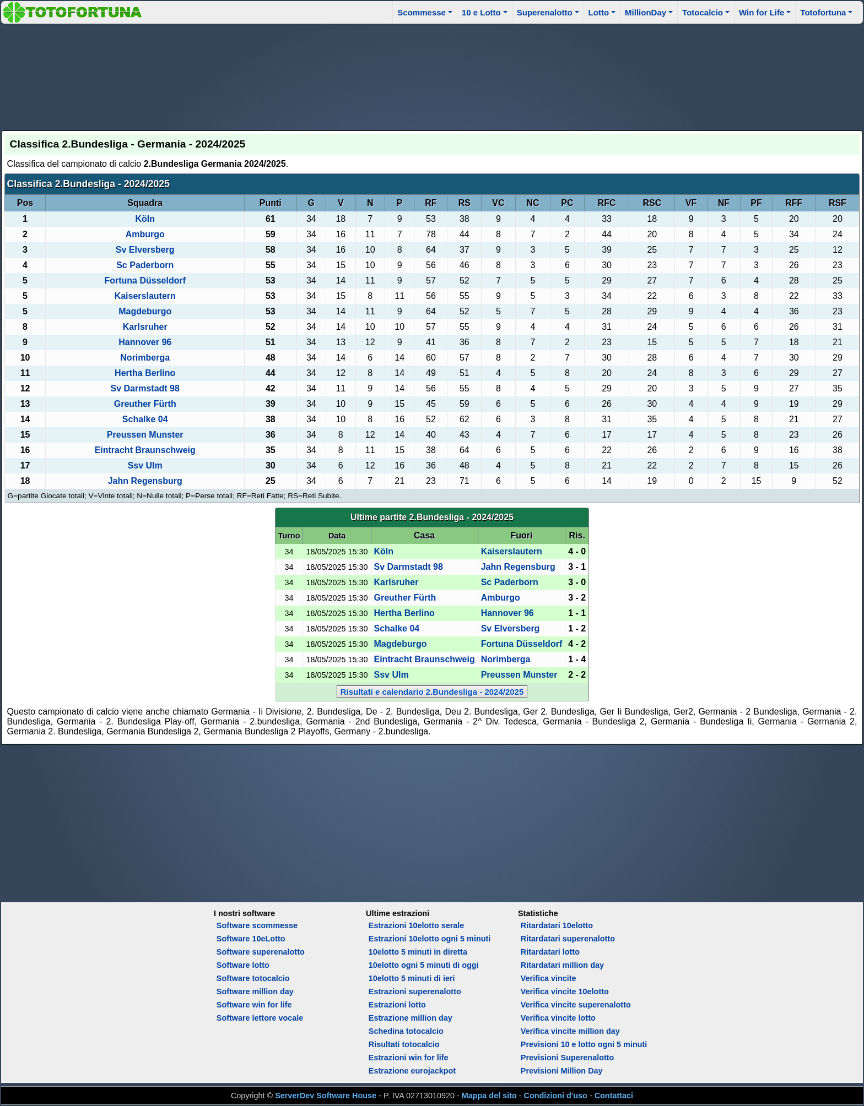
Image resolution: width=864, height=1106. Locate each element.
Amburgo (145, 234)
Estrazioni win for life (409, 1057)
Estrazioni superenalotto (415, 991)
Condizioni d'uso (555, 1095)
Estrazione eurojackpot (412, 1070)
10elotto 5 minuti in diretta (418, 951)
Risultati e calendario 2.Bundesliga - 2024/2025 (432, 691)
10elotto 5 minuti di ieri (412, 978)
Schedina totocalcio (406, 1031)
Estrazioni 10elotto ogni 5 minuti (429, 938)
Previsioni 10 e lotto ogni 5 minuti (584, 1044)
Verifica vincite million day (570, 1031)
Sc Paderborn (145, 265)
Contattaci (614, 1095)
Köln (145, 219)
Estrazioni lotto (397, 1004)
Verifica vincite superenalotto (576, 1004)
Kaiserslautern (145, 296)
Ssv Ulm (145, 465)
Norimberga (145, 357)
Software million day (255, 991)
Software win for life (254, 1004)
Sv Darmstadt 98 (145, 388)
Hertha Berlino (145, 373)
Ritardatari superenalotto (568, 938)
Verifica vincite (548, 978)
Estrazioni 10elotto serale (417, 925)
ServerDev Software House (325, 1095)
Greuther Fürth (145, 403)
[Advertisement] (432, 75)
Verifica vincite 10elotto (565, 991)
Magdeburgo (144, 311)
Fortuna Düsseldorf (145, 280)
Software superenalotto (261, 951)
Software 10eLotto (251, 938)
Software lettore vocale (260, 1018)
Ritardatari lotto (550, 951)
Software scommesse (257, 925)
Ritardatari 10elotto (557, 925)
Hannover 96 (144, 342)
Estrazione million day (410, 1018)
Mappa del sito (489, 1095)
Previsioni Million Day (562, 1070)
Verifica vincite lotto (558, 1018)
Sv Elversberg (145, 249)
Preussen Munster (145, 434)
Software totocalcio (253, 978)
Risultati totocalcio (404, 1044)
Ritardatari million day (562, 965)
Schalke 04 (145, 419)
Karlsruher (145, 326)
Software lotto (243, 965)
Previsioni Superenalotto (567, 1057)
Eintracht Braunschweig (145, 450)
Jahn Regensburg (145, 481)
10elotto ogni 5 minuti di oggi (424, 965)
